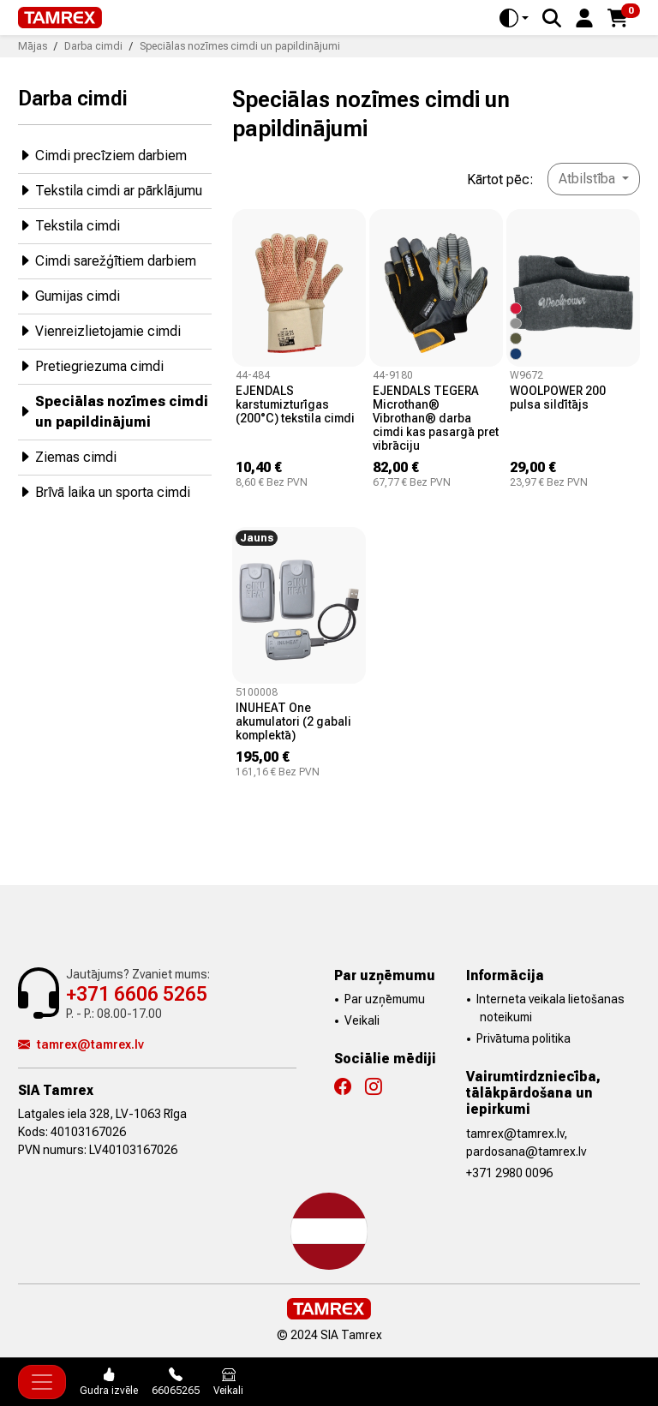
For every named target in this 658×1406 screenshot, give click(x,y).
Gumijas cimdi (69, 295)
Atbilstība (589, 179)
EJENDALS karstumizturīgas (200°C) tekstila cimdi (295, 404)
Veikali (362, 1020)
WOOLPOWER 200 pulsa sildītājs (558, 397)
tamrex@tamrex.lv (81, 1044)
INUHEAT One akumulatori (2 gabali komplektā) (293, 721)
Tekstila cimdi (69, 225)
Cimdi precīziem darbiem (102, 155)
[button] (584, 17)
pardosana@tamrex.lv (526, 1151)
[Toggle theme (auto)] (514, 18)
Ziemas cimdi (67, 456)
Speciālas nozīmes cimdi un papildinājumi (113, 411)
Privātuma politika (523, 1038)
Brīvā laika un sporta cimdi (104, 491)
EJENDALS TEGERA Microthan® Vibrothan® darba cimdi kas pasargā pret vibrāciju (436, 418)
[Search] (551, 18)
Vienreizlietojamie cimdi (99, 330)
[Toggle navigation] (42, 1382)
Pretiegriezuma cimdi (91, 365)
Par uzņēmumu (384, 999)
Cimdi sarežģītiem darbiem (107, 260)
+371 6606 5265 (136, 994)
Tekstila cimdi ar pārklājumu (110, 190)
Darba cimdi (73, 98)
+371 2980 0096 (509, 1173)
